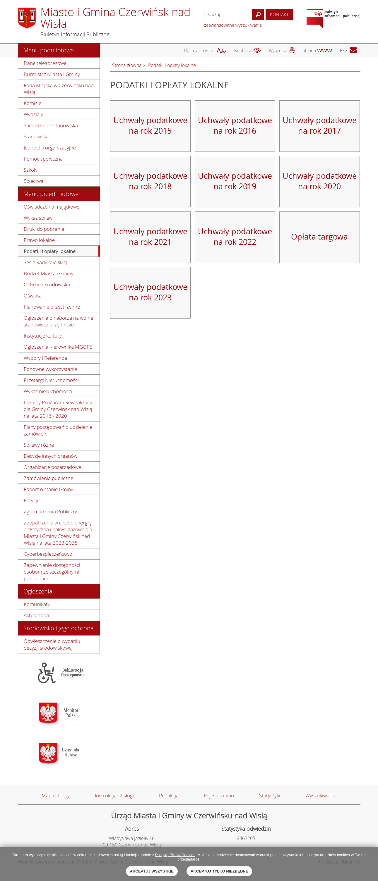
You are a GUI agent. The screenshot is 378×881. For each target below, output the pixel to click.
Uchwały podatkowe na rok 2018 (150, 181)
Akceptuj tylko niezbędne (219, 871)
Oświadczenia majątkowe (51, 206)
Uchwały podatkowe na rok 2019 (235, 181)
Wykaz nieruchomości (48, 391)
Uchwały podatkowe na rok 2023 (150, 292)
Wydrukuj (278, 50)
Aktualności (36, 615)
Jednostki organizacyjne (50, 147)
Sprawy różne (39, 444)
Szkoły (30, 169)
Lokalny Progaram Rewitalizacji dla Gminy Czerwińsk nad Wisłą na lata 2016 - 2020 (58, 409)
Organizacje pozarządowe (52, 467)
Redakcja (169, 795)
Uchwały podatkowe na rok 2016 (235, 125)
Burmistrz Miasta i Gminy (52, 74)
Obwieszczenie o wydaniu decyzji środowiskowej (52, 644)
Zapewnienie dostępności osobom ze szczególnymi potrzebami (52, 572)
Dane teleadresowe (45, 63)
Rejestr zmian (219, 795)
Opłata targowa (319, 236)
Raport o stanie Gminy (48, 489)
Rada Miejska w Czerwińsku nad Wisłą (59, 88)
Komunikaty (37, 604)
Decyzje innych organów (50, 455)
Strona (309, 50)
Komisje (32, 103)
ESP (343, 50)
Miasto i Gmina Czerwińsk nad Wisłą (115, 17)
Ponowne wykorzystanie (50, 369)
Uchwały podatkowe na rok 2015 (150, 125)
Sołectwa (33, 181)
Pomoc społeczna (43, 158)
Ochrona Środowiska (47, 284)
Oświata (33, 295)
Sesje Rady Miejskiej (45, 262)
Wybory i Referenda (45, 358)
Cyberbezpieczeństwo (48, 553)
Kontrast (242, 50)
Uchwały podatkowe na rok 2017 (320, 125)
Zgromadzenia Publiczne (51, 511)
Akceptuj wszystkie (152, 871)
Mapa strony (56, 795)
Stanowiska (36, 136)
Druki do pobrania (44, 229)
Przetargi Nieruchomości (51, 380)
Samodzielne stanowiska (51, 125)
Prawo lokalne (39, 240)
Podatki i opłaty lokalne (50, 251)
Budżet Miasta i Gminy (48, 273)
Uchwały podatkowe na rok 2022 (235, 236)
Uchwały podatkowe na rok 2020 (320, 181)
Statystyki (269, 795)
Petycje (32, 500)
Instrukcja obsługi (114, 795)
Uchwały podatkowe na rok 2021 (150, 236)
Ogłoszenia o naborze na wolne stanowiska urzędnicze (58, 321)
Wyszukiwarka (320, 795)
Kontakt (279, 14)
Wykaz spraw (38, 217)
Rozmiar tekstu (198, 50)
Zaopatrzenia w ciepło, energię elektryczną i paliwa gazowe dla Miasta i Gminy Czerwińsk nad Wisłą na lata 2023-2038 (58, 532)
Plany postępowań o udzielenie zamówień (58, 430)
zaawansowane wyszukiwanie (233, 25)
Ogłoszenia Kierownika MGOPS (58, 346)
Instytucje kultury (43, 335)
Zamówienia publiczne (48, 478)
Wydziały (33, 114)
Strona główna (126, 65)
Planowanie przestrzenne (52, 306)
